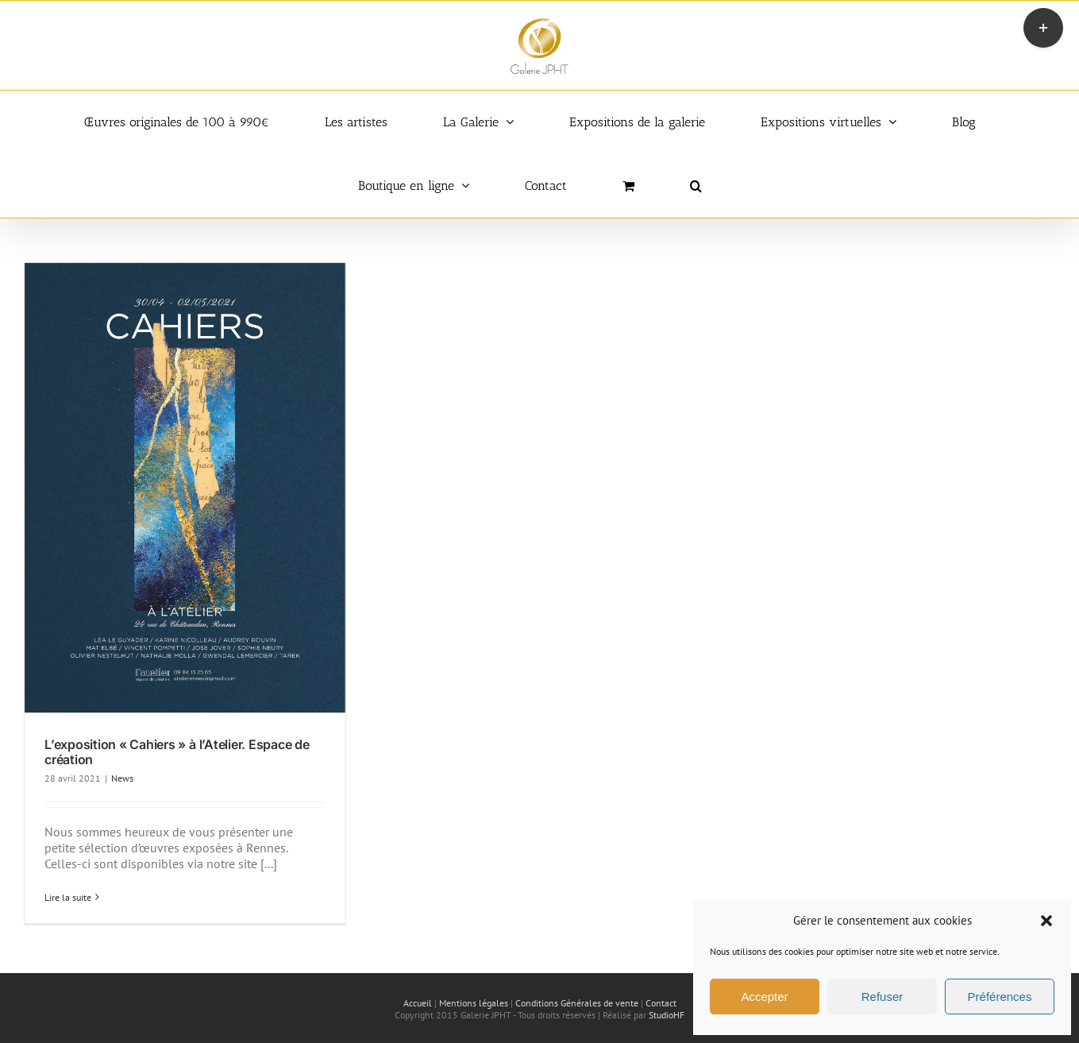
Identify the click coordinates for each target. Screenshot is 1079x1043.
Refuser (882, 996)
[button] (1046, 921)
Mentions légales (473, 1003)
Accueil (417, 1003)
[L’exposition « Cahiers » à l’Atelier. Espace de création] (185, 488)
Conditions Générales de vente (576, 1003)
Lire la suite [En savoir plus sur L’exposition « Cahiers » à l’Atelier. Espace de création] (67, 897)
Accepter (764, 996)
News (122, 778)
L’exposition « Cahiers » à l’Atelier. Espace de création (177, 751)
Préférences (1000, 996)
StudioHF (666, 1015)
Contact (660, 1003)
